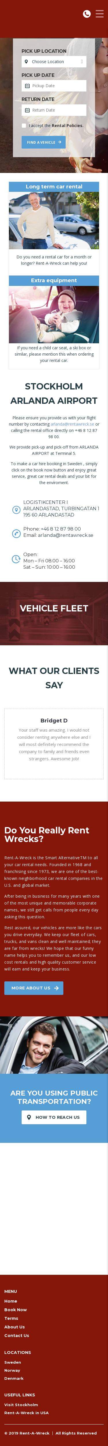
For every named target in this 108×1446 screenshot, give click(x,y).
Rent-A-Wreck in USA (26, 1412)
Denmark (14, 1378)
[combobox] (54, 61)
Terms (11, 1318)
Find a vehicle (44, 142)
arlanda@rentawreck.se (72, 424)
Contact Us (16, 1335)
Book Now (15, 1309)
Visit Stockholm (21, 1404)
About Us (14, 1327)
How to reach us (53, 1117)
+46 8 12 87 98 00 (61, 529)
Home (10, 1301)
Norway (12, 1370)
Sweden (12, 1362)
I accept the (53, 125)
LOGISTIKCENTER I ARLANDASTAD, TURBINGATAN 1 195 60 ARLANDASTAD (61, 509)
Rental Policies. (68, 125)
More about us (35, 988)
